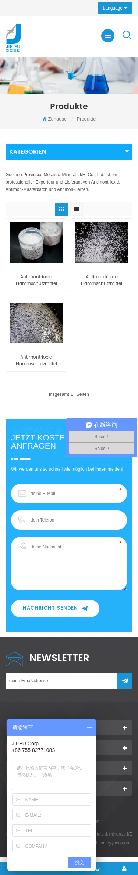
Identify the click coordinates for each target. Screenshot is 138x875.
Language (113, 8)
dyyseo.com (118, 843)
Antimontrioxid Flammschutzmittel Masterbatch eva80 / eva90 (101, 280)
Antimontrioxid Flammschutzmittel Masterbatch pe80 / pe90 (36, 280)
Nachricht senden (55, 608)
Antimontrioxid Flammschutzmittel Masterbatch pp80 (36, 360)
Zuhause (54, 119)
